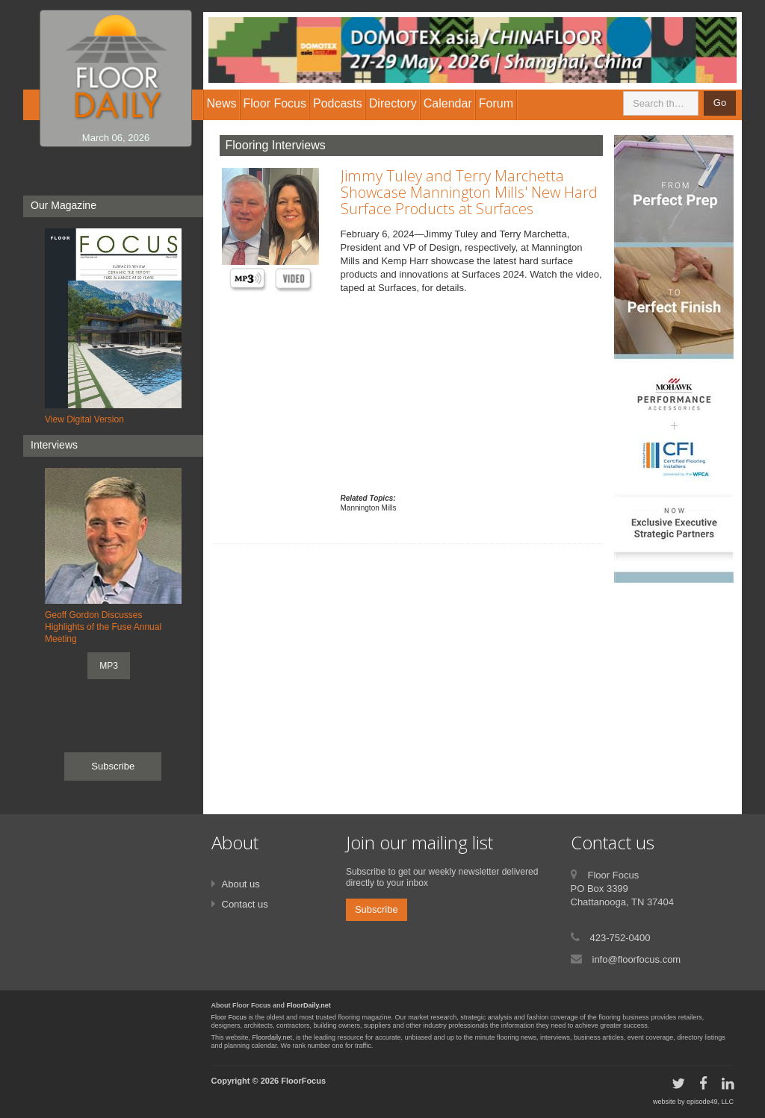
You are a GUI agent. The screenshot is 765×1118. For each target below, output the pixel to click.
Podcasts (337, 103)
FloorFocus (303, 1080)
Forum (496, 103)
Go (719, 102)
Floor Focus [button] (275, 103)
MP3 (108, 666)
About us (241, 884)
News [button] (222, 103)
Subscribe (112, 766)
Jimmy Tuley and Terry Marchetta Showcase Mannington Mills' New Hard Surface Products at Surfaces (469, 192)
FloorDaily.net (309, 1005)
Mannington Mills (369, 508)
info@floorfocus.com (636, 959)
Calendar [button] (448, 103)
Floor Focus (229, 1017)
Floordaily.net (272, 1037)
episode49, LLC (710, 1101)
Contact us (245, 904)
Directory (393, 103)
